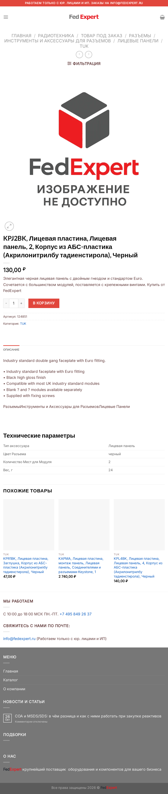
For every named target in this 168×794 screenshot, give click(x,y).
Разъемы (140, 35)
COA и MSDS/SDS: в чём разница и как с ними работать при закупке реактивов (88, 716)
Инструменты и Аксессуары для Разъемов (57, 40)
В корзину (44, 303)
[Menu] (6, 17)
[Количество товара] (13, 303)
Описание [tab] (12, 349)
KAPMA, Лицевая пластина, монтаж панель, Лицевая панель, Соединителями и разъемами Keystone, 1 (81, 565)
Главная (21, 35)
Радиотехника (56, 35)
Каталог (10, 680)
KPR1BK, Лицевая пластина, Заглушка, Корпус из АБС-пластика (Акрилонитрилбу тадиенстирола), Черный (25, 565)
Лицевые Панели (137, 40)
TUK (84, 46)
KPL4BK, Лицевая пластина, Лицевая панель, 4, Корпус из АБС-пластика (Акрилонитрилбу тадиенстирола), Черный (138, 568)
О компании (14, 689)
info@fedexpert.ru (126, 3)
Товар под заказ (101, 35)
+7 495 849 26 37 (76, 614)
